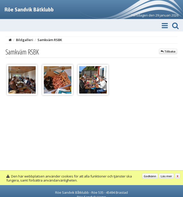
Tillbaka (168, 51)
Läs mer (166, 176)
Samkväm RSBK (49, 40)
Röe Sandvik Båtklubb (29, 9)
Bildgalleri (24, 40)
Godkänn (150, 176)
